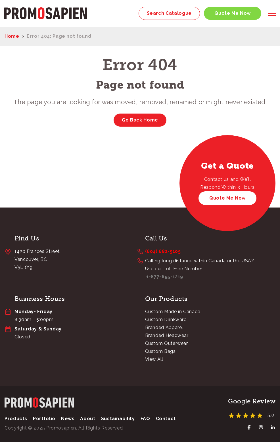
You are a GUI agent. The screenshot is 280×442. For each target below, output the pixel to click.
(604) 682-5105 (163, 251)
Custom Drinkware (166, 319)
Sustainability (118, 418)
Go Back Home (140, 120)
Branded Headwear (167, 335)
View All (154, 359)
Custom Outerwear (166, 343)
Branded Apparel (164, 327)
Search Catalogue (169, 13)
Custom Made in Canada (172, 311)
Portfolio (44, 418)
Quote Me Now (232, 13)
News (68, 418)
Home (12, 36)
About (87, 418)
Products (16, 418)
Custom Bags (160, 351)
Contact (166, 418)
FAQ (145, 418)
